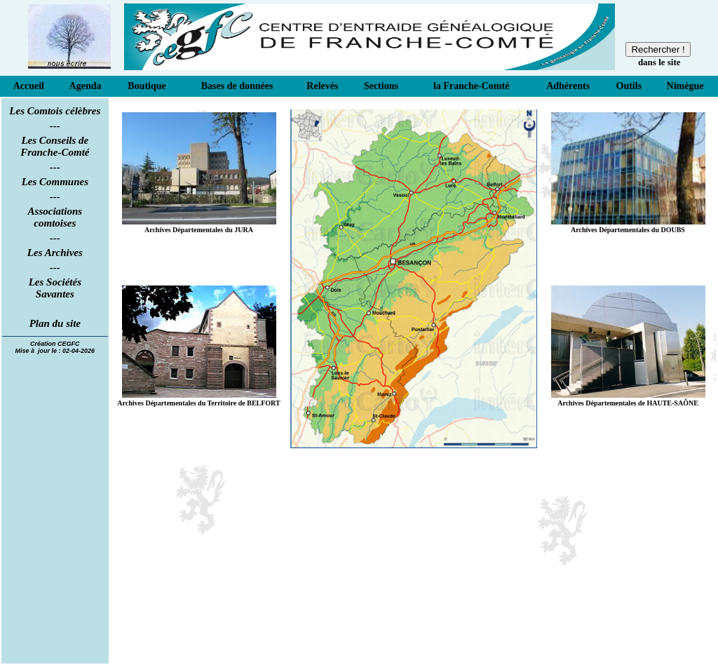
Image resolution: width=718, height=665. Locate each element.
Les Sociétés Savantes (55, 288)
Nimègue (685, 86)
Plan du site (55, 323)
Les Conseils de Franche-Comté (54, 146)
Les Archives (55, 252)
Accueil (28, 86)
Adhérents (568, 86)
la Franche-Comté (471, 86)
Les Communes (55, 181)
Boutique (146, 86)
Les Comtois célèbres (54, 110)
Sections (381, 86)
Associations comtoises (55, 217)
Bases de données (237, 86)
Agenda (85, 86)
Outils (629, 86)
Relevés (322, 86)
